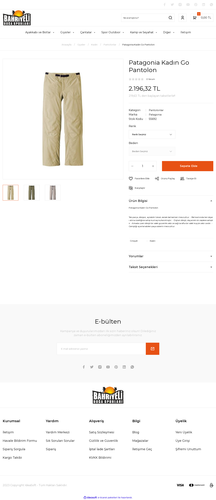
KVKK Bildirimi (100, 457)
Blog (135, 432)
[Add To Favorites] (140, 179)
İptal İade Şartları (102, 449)
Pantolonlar (157, 110)
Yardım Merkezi (58, 432)
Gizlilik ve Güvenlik (103, 441)
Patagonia (156, 114)
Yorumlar (136, 256)
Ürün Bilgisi (138, 201)
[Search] (147, 18)
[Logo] (17, 18)
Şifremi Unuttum (188, 449)
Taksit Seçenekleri (143, 267)
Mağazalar (140, 441)
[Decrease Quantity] (132, 166)
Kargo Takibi (12, 457)
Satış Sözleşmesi (101, 432)
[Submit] (152, 349)
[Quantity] (143, 166)
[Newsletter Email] (108, 349)
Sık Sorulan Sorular (60, 441)
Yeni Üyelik (184, 432)
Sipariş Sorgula (14, 449)
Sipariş (51, 449)
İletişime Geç (142, 449)
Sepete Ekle (188, 166)
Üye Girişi (183, 441)
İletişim (8, 432)
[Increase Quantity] (153, 166)
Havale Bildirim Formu (20, 441)
